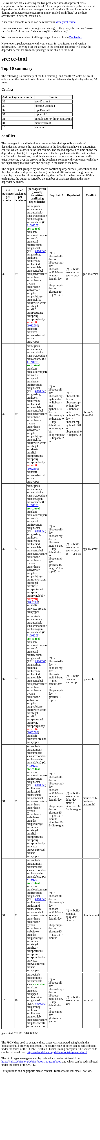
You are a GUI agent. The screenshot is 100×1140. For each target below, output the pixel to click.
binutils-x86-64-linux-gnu (56, 824)
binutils (52, 819)
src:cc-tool (14, 58)
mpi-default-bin (54, 423)
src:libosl (32, 257)
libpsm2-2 (58, 437)
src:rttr (31, 302)
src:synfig (32, 322)
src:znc (31, 338)
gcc (68, 275)
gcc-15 (56, 294)
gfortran (53, 696)
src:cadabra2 (34, 222)
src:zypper (33, 341)
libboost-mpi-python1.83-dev (55, 407)
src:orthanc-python (34, 282)
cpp (50, 700)
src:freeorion (34, 244)
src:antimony (34, 209)
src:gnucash (34, 248)
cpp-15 (52, 571)
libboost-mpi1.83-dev (55, 270)
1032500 (33, 325)
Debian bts (75, 37)
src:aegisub (33, 206)
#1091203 (32, 225)
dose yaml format (66, 21)
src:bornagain (35, 218)
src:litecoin (33, 260)
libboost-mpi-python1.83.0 (56, 417)
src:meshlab (34, 267)
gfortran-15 (55, 291)
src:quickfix (34, 299)
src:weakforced (36, 335)
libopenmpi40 (56, 434)
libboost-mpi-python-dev (56, 397)
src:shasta (32, 449)
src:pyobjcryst (35, 296)
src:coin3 (32, 238)
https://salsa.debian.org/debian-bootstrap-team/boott (31, 1061)
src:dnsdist (33, 381)
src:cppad (32, 241)
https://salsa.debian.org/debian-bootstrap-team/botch (57, 1052)
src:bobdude (40, 215)
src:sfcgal (32, 306)
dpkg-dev (71, 799)
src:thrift (32, 328)
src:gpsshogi (34, 254)
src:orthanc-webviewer (34, 288)
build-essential (73, 270)
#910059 (40, 251)
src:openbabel (35, 270)
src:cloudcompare (37, 235)
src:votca (32, 331)
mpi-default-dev (55, 277)
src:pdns (31, 293)
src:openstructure (37, 273)
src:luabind (33, 264)
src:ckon (32, 231)
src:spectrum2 (35, 312)
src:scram (40, 302)
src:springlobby (36, 319)
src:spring (32, 315)
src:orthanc (33, 277)
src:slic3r (32, 309)
